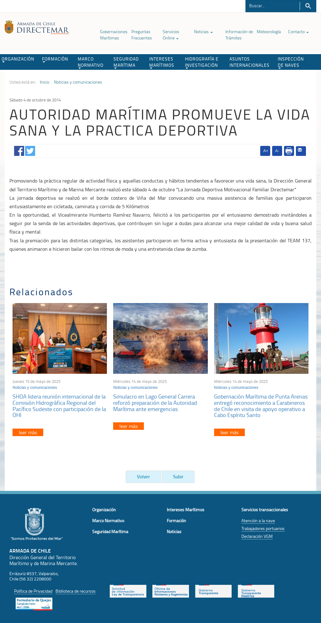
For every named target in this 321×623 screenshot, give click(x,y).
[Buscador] (272, 5)
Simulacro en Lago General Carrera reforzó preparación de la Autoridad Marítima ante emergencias (155, 403)
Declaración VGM (257, 536)
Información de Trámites (239, 34)
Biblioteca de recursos (75, 591)
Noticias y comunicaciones (78, 82)
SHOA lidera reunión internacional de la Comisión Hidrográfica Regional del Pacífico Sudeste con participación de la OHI (59, 406)
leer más (28, 432)
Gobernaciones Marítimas (114, 34)
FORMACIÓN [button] (55, 59)
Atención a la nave (258, 520)
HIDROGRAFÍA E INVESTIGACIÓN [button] (201, 62)
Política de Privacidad (33, 591)
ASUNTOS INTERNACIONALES (249, 62)
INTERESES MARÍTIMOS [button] (161, 62)
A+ (265, 150)
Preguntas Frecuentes (141, 34)
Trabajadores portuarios (263, 528)
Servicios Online (171, 34)
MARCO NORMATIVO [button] (90, 62)
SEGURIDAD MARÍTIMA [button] (126, 62)
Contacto (298, 31)
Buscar (308, 6)
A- (277, 150)
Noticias (203, 31)
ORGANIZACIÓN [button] (18, 59)
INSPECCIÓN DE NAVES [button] (291, 62)
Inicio (44, 82)
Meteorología (269, 31)
